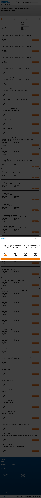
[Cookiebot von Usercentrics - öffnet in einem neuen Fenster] (36, 238)
